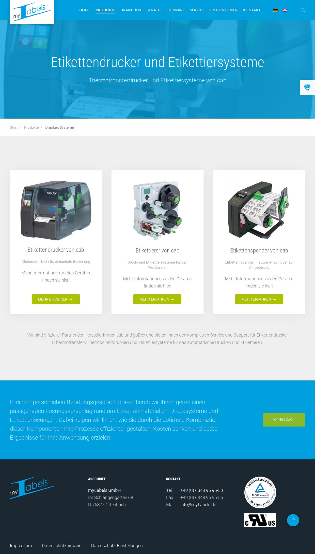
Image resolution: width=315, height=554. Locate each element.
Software (175, 9)
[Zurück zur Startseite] (32, 12)
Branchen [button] (131, 9)
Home (84, 9)
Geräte (153, 9)
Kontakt (251, 9)
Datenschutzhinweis (61, 545)
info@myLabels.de (198, 504)
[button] (302, 10)
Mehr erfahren (56, 299)
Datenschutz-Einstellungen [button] (117, 545)
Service (197, 9)
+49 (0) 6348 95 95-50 (201, 490)
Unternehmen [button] (224, 9)
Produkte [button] (105, 9)
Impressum (21, 545)
